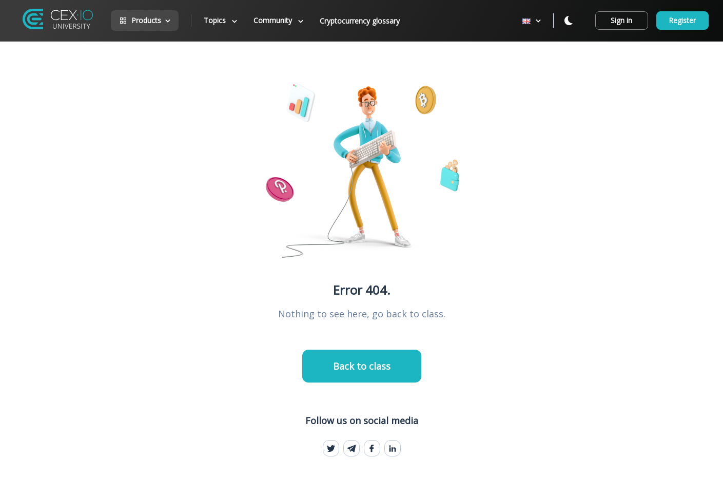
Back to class (361, 366)
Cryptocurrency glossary (360, 21)
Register (682, 20)
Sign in (621, 20)
